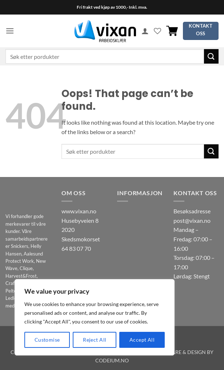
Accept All (142, 340)
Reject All (94, 340)
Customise (47, 340)
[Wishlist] (157, 31)
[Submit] (211, 56)
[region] (95, 317)
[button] (9, 31)
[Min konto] (145, 31)
